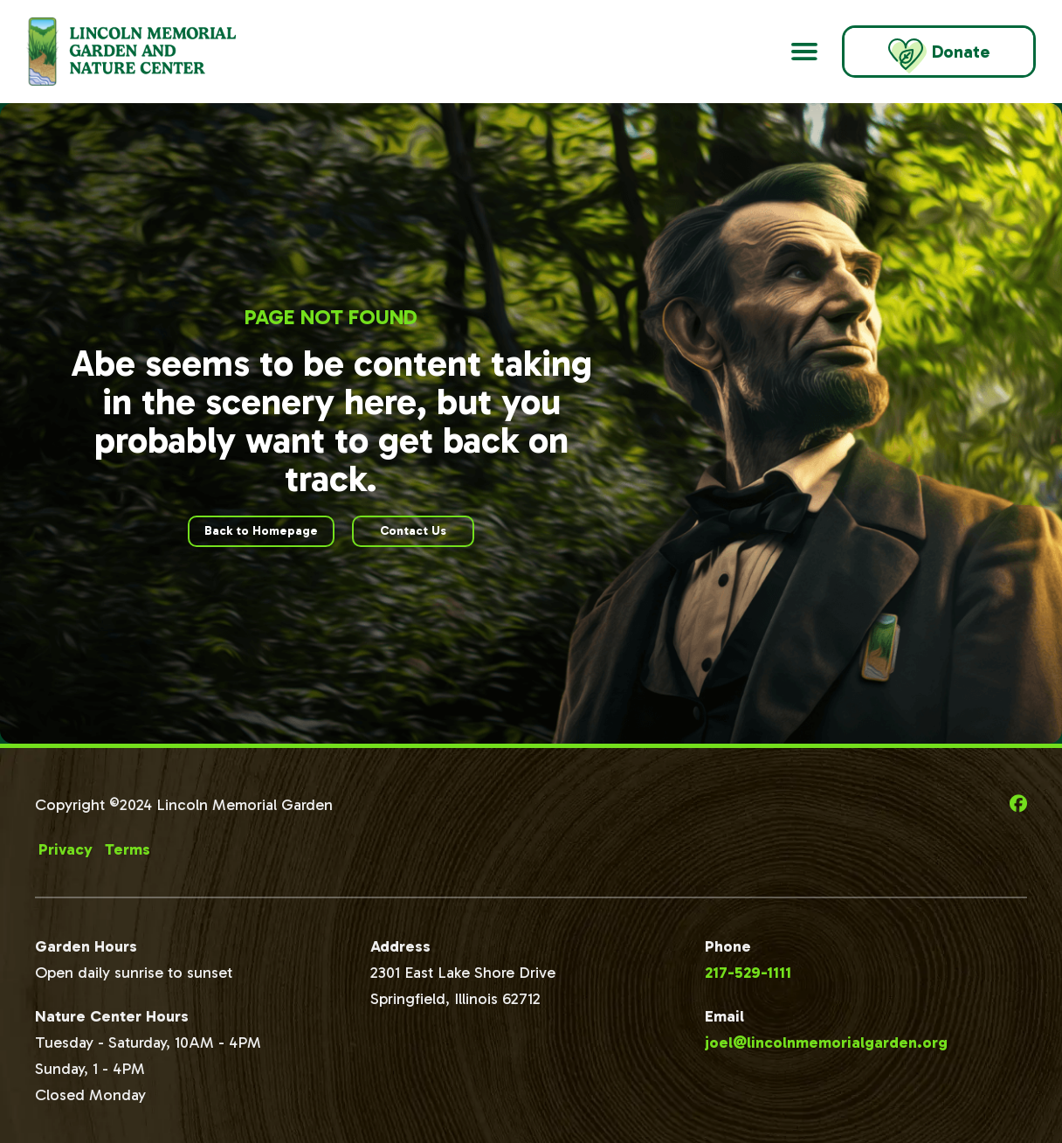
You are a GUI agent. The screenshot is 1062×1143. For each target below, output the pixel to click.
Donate (939, 55)
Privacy (65, 849)
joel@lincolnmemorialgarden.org (826, 1042)
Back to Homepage (261, 530)
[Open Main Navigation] (804, 51)
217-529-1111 (748, 972)
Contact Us (413, 530)
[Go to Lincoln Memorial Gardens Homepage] (152, 51)
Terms (127, 849)
